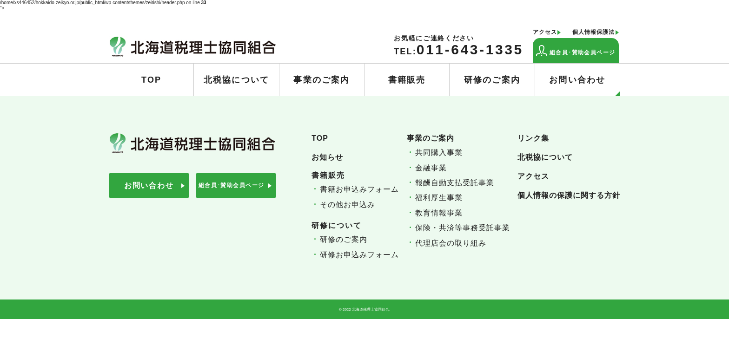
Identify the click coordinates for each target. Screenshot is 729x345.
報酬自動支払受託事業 (454, 183)
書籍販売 (407, 80)
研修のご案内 (492, 80)
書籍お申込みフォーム (359, 189)
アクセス (545, 32)
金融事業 (431, 168)
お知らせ (327, 157)
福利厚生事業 (439, 198)
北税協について (236, 80)
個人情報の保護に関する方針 (568, 195)
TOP (151, 80)
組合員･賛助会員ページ (576, 50)
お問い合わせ (584, 86)
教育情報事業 (439, 213)
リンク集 (533, 138)
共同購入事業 (439, 152)
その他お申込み (347, 204)
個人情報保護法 (593, 32)
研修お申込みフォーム (359, 255)
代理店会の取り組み (450, 243)
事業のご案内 (321, 80)
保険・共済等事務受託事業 (462, 228)
